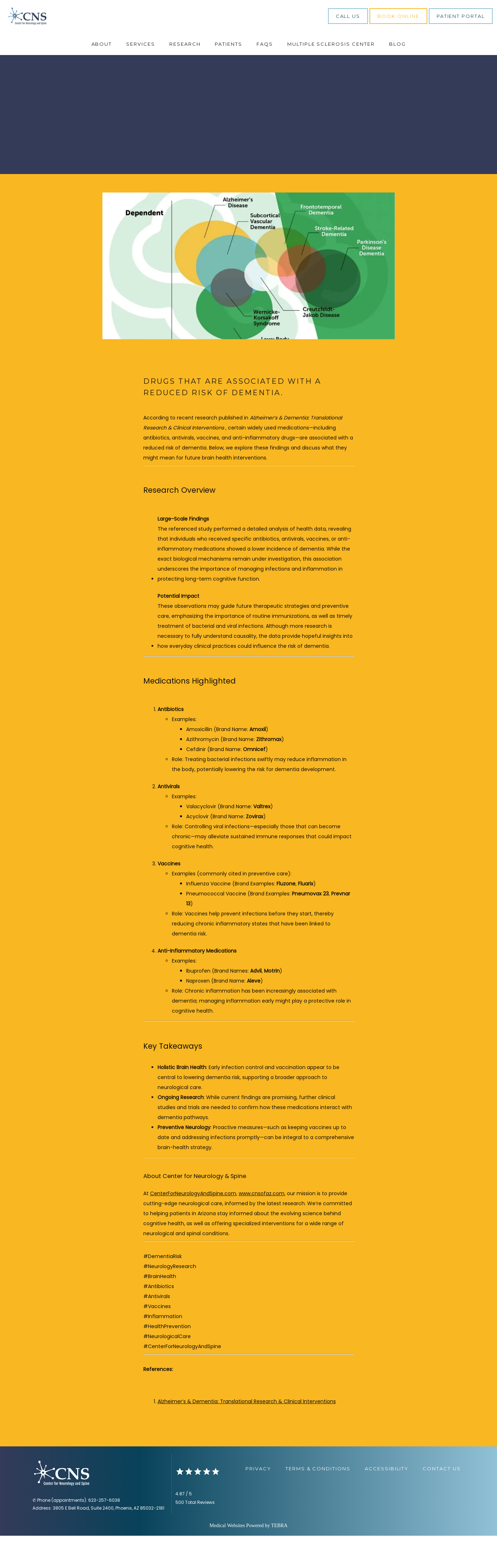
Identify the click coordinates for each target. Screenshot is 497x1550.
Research (185, 58)
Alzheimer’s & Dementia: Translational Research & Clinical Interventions (247, 1415)
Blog (397, 58)
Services (140, 58)
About (101, 58)
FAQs (265, 58)
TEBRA (279, 1539)
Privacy (258, 1483)
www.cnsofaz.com (261, 1207)
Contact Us (442, 1483)
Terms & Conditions (318, 1483)
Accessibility (386, 1483)
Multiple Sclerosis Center (331, 58)
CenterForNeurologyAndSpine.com (193, 1207)
